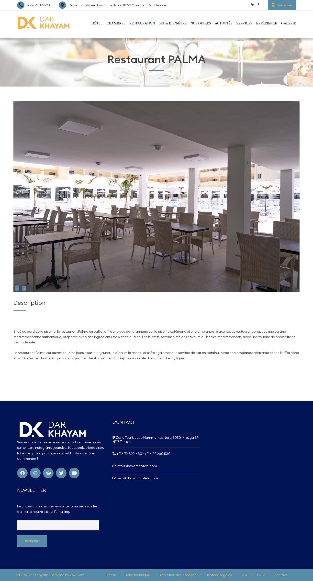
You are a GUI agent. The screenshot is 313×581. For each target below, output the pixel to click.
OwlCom (77, 575)
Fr (259, 5)
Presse (111, 575)
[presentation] (17, 288)
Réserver (282, 5)
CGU (244, 575)
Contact (280, 575)
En (252, 5)
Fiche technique (137, 575)
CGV (261, 575)
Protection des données (177, 575)
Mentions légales (218, 575)
